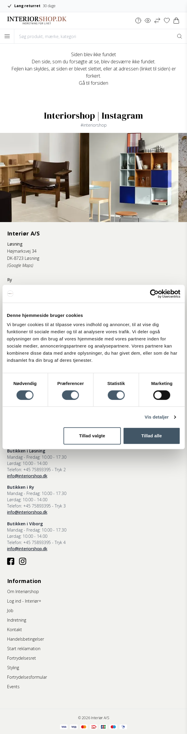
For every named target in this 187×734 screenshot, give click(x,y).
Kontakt (14, 629)
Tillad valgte (92, 435)
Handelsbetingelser (25, 639)
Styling (13, 667)
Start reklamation (23, 648)
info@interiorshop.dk (27, 476)
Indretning (16, 620)
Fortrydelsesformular (27, 677)
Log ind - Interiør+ (24, 601)
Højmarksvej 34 (22, 251)
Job (10, 610)
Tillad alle (151, 435)
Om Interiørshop (23, 591)
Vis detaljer (157, 416)
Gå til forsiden (93, 83)
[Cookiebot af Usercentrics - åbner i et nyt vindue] (154, 293)
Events (13, 686)
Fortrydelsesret (21, 658)
